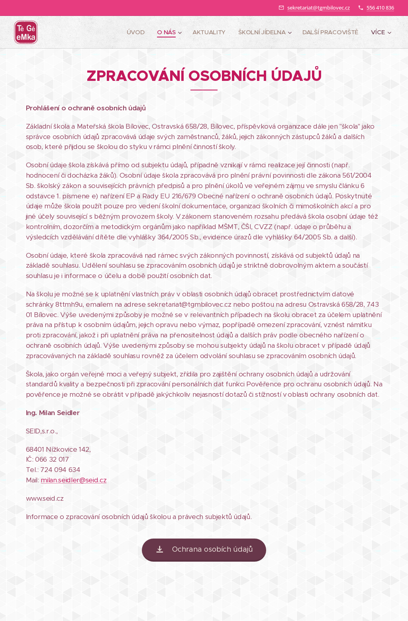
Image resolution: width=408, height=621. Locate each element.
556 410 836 (380, 7)
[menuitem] (132, 32)
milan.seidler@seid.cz (73, 480)
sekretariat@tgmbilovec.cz (318, 7)
